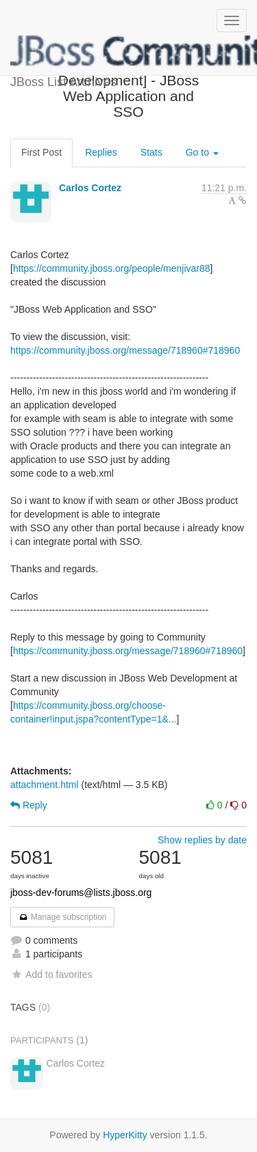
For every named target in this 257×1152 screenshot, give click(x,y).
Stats (151, 152)
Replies (101, 152)
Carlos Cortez (90, 187)
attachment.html (44, 784)
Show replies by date (202, 839)
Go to (202, 152)
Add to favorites (51, 974)
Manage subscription (62, 917)
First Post (41, 152)
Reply (28, 805)
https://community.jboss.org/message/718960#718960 (125, 350)
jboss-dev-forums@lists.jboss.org (80, 892)
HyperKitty (125, 1134)
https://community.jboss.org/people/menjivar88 (111, 268)
